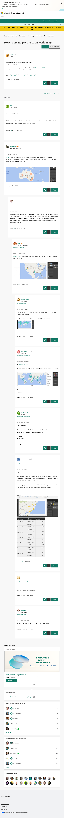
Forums (22, 36)
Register (39, 20)
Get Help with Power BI (36, 36)
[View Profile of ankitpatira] (13, 146)
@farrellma (16, 256)
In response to (15, 205)
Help (50, 20)
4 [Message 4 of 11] (18, 284)
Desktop (51, 36)
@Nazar (8, 157)
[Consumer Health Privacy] (22, 812)
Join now (4, 8)
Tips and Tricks (31, 75)
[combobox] (42, 24)
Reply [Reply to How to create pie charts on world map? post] (54, 83)
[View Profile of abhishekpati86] (25, 351)
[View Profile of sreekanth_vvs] (24, 412)
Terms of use (4, 806)
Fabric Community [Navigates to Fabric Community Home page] (18, 13)
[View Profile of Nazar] (11, 54)
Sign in (45, 20)
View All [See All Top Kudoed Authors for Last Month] (8, 767)
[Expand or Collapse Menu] (2, 17)
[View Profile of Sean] (19, 243)
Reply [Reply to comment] (54, 134)
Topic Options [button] (54, 46)
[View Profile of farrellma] (16, 201)
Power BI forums (10, 36)
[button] (45, 46)
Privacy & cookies (5, 804)
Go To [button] (55, 21)
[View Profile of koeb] (11, 105)
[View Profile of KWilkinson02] (25, 459)
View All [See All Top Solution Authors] (8, 732)
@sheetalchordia (23, 364)
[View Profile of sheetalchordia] (25, 299)
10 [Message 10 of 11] (22, 561)
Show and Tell (22, 75)
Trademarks (4, 809)
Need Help (13, 75)
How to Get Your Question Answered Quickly (18, 697)
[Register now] (11, 680)
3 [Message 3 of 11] (14, 228)
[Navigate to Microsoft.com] (5, 13)
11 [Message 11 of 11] (11, 130)
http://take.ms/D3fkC (40, 68)
